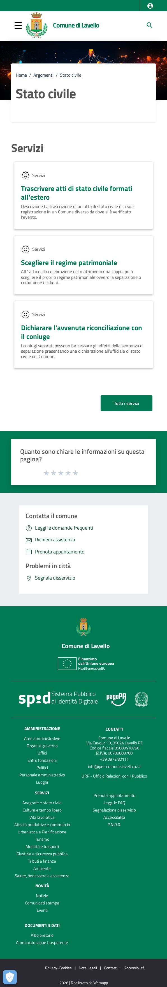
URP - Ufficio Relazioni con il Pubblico (114, 776)
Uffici (42, 753)
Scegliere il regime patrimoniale (69, 262)
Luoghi (42, 782)
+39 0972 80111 (114, 759)
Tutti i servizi (126, 403)
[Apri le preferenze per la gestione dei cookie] (10, 977)
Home (21, 75)
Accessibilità (114, 817)
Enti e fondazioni (42, 760)
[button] (150, 6)
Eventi (42, 910)
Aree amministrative (42, 738)
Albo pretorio (42, 935)
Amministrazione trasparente (42, 942)
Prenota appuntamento (114, 795)
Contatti (114, 729)
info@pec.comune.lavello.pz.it (114, 766)
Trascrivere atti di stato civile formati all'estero (76, 192)
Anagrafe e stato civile (42, 802)
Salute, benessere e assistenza (42, 875)
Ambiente (42, 868)
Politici (42, 767)
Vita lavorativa (42, 817)
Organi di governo (42, 745)
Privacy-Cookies (58, 968)
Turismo (42, 839)
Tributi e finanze (42, 861)
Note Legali (88, 968)
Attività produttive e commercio (42, 824)
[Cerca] (149, 25)
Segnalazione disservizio (114, 810)
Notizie (42, 895)
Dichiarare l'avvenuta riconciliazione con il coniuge (81, 332)
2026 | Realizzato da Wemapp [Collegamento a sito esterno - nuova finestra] (83, 983)
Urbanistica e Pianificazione (42, 832)
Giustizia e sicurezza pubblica (42, 854)
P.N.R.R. (114, 824)
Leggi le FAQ (114, 802)
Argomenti (43, 75)
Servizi (27, 148)
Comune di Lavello (76, 25)
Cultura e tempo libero (42, 810)
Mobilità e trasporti (42, 846)
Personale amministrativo (42, 775)
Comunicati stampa (42, 903)
